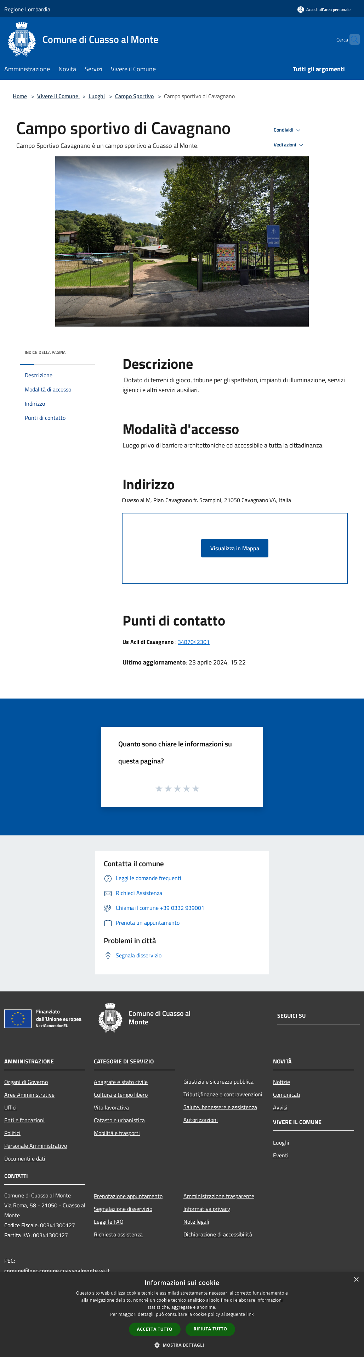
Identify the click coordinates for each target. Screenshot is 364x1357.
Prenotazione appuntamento (128, 1196)
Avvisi (280, 1107)
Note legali (196, 1221)
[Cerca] (351, 39)
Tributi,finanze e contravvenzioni (222, 1094)
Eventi (281, 1155)
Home (20, 96)
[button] (182, 1344)
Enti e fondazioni (24, 1120)
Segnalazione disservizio (123, 1209)
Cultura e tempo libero (121, 1094)
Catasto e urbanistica (119, 1120)
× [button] (356, 1280)
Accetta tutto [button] (154, 1329)
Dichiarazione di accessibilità (217, 1234)
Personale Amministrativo (35, 1145)
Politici (12, 1133)
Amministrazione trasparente (218, 1196)
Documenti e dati (24, 1158)
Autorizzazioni (200, 1120)
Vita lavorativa (111, 1107)
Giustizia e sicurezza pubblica (218, 1081)
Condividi (288, 130)
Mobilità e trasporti (117, 1133)
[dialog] (182, 1314)
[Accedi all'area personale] (324, 9)
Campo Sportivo (134, 96)
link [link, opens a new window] (250, 1314)
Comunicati (286, 1094)
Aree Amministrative (29, 1094)
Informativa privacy (206, 1209)
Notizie (281, 1082)
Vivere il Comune (58, 96)
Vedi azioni (290, 145)
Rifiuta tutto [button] (210, 1329)
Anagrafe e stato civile (121, 1082)
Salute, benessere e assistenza (220, 1107)
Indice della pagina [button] (45, 352)
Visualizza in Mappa (234, 548)
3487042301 (194, 642)
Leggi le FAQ (109, 1221)
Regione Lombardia (27, 9)
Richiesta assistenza (118, 1234)
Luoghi (97, 96)
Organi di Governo (26, 1082)
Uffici (10, 1107)
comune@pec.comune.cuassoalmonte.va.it (57, 1270)
